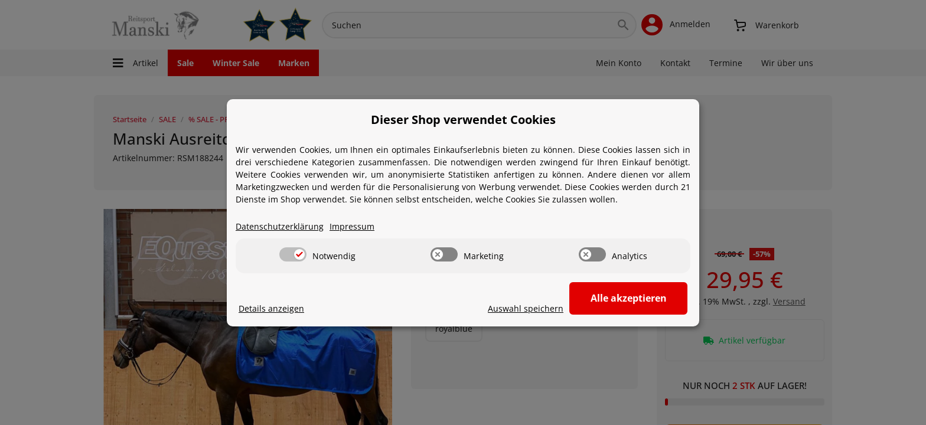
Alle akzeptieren (629, 298)
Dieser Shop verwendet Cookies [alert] (463, 120)
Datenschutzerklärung (280, 226)
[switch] (293, 254)
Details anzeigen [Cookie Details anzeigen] (271, 308)
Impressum (352, 226)
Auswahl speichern (525, 308)
